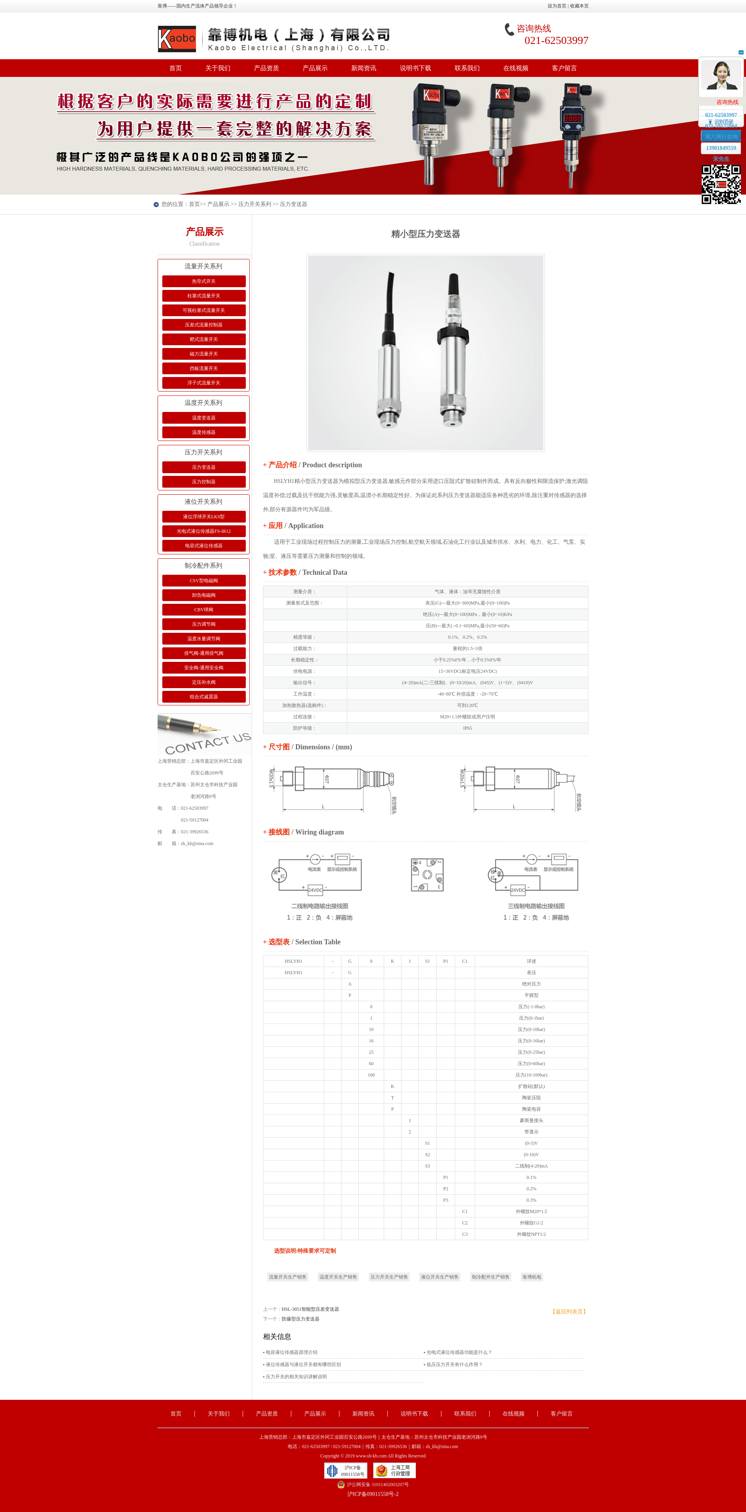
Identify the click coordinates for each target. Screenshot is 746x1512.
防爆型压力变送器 (300, 1319)
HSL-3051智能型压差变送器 (310, 1309)
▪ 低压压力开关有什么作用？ (453, 1364)
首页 (175, 68)
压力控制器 (204, 482)
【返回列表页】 (569, 1312)
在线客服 (721, 78)
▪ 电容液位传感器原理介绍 (290, 1352)
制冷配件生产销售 (491, 1277)
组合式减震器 (204, 697)
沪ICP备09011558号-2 (373, 1494)
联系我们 (467, 68)
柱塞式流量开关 (203, 296)
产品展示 (315, 68)
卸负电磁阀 (204, 595)
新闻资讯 (363, 68)
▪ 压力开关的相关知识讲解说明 (295, 1376)
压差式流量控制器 (204, 325)
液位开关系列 (203, 501)
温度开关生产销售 (338, 1277)
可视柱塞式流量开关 (204, 310)
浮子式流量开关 (203, 383)
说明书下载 (415, 68)
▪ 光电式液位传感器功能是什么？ (458, 1352)
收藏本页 (579, 6)
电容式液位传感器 (204, 545)
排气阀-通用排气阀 (203, 653)
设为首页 (557, 6)
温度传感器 (204, 432)
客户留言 (564, 68)
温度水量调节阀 (203, 638)
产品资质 (266, 68)
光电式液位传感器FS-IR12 (204, 531)
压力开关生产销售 (389, 1277)
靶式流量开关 (204, 339)
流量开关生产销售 (288, 1277)
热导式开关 (204, 281)
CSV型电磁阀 (204, 580)
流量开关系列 (203, 266)
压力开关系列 (254, 204)
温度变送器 (204, 418)
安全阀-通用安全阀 (203, 667)
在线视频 (515, 68)
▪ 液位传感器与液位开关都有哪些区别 (302, 1364)
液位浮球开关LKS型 (204, 516)
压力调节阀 (204, 624)
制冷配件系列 (203, 565)
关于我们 (218, 68)
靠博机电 (532, 1277)
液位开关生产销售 (440, 1277)
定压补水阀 (204, 682)
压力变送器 (293, 204)
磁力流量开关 (204, 354)
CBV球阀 (204, 609)
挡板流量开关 (204, 368)
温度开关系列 (203, 402)
